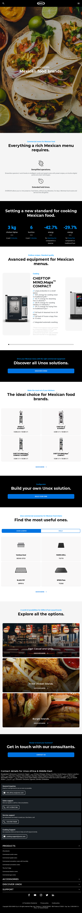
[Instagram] (41, 895)
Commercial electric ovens (10, 871)
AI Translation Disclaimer (30, 903)
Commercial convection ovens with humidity (15, 861)
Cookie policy (56, 903)
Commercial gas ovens (9, 875)
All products (6, 851)
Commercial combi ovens (10, 854)
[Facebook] (29, 895)
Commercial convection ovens (11, 864)
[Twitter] (47, 895)
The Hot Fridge (7, 868)
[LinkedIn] (53, 895)
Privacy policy (44, 903)
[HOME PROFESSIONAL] (41, 3)
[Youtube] (35, 895)
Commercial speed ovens (10, 858)
